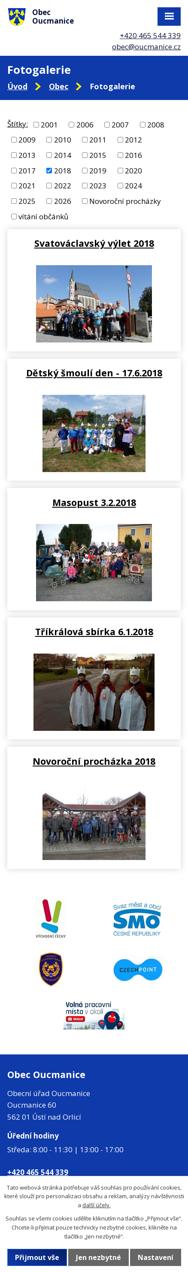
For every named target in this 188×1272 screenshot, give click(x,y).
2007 (120, 124)
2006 (85, 124)
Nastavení (155, 1257)
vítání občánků (43, 216)
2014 (62, 155)
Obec (58, 86)
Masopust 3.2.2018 (94, 502)
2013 (27, 155)
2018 (62, 170)
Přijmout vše (37, 1257)
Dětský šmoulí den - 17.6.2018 (94, 372)
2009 (27, 140)
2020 (133, 170)
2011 (97, 140)
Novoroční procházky (125, 201)
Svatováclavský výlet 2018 (94, 243)
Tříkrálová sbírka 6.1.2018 (94, 631)
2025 (27, 201)
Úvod (17, 86)
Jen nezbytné (98, 1257)
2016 (133, 155)
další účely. (96, 1205)
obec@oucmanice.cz (146, 46)
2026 (62, 201)
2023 (97, 186)
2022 (62, 186)
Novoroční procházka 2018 (94, 761)
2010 (62, 140)
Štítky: (17, 124)
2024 (133, 186)
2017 (27, 170)
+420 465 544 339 (150, 35)
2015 (97, 155)
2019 (97, 170)
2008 (155, 124)
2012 (133, 140)
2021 (27, 186)
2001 (49, 124)
